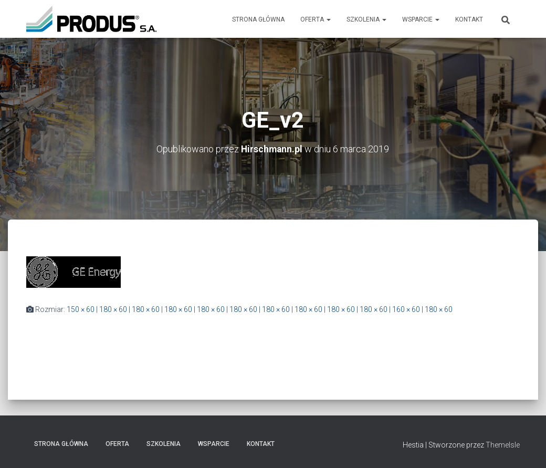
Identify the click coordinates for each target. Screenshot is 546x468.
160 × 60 (406, 309)
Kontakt (469, 19)
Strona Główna (258, 19)
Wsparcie (420, 19)
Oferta (315, 19)
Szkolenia (366, 19)
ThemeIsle (503, 445)
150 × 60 (80, 309)
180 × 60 (113, 309)
